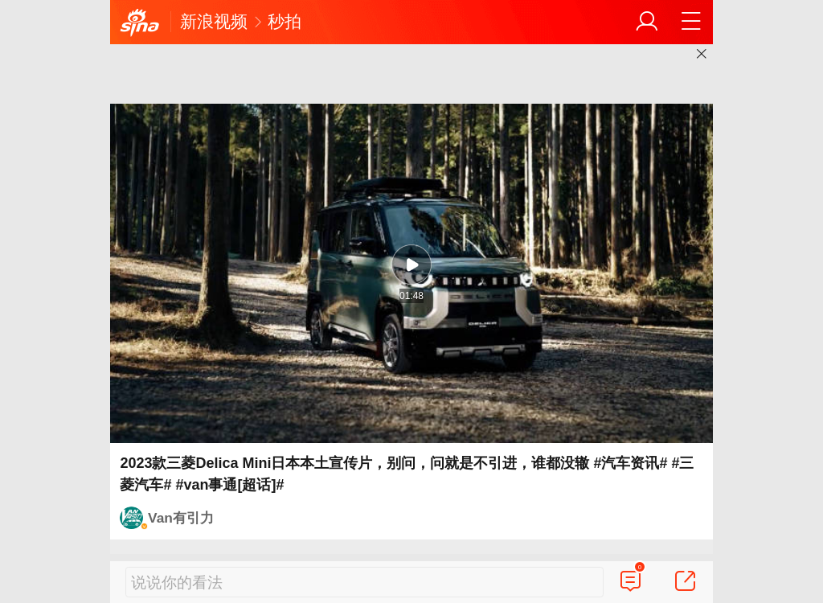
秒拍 (284, 21)
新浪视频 (214, 21)
